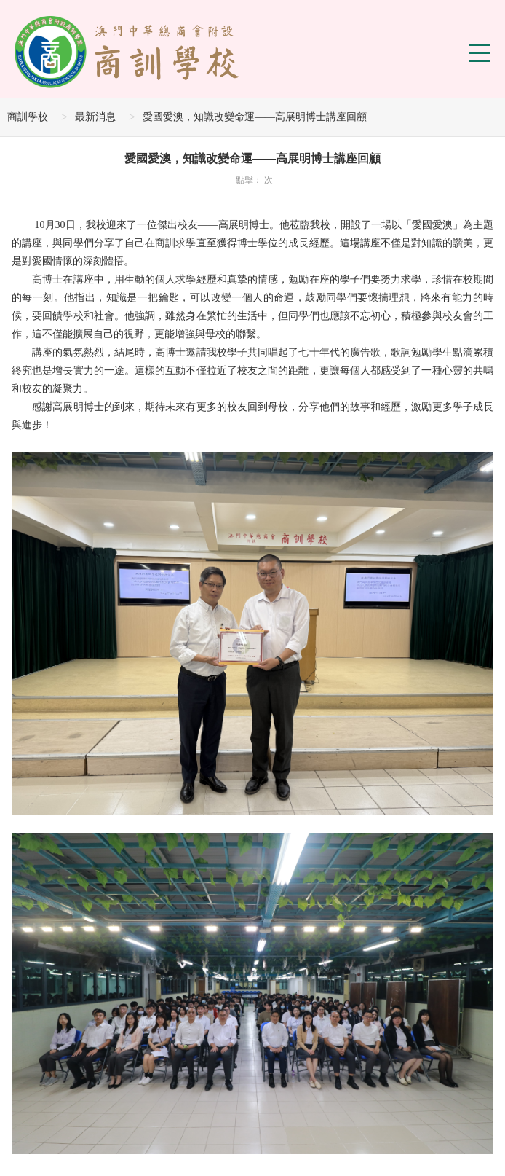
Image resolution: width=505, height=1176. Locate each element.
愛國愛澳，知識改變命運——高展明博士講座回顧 (255, 116)
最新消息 (95, 116)
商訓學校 (27, 116)
